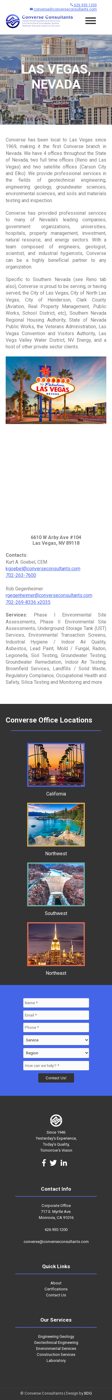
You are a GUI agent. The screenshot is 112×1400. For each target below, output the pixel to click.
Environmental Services (56, 1348)
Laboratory (56, 1360)
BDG (88, 1393)
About (56, 1283)
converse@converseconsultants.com (63, 9)
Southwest (56, 910)
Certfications (56, 1289)
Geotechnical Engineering (56, 1342)
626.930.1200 (83, 5)
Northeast (56, 970)
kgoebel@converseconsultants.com (43, 568)
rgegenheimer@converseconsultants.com (49, 595)
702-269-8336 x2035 (28, 602)
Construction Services (56, 1354)
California (56, 791)
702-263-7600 (21, 575)
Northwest (56, 850)
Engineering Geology (56, 1336)
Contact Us (56, 1295)
